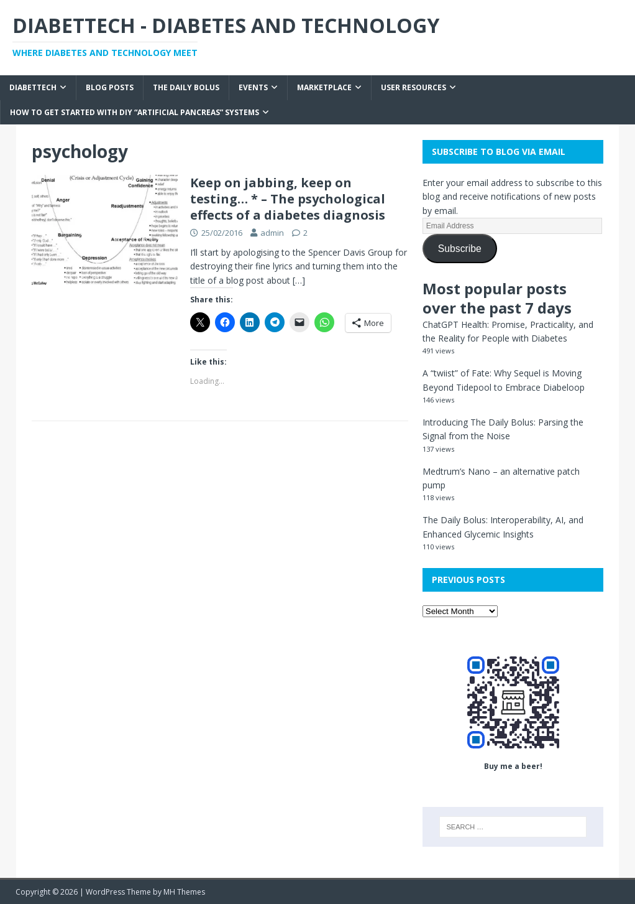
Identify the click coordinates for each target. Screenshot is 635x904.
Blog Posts (110, 87)
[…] (299, 280)
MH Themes (184, 892)
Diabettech (33, 87)
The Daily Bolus (186, 87)
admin (272, 232)
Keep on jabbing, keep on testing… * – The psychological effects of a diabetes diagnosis (287, 198)
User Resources (413, 87)
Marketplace (324, 87)
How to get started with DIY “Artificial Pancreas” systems (134, 112)
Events (253, 87)
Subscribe (460, 248)
